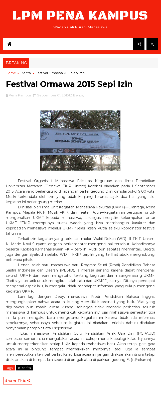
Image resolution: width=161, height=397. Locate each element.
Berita (26, 73)
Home (11, 73)
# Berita (24, 368)
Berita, (78, 95)
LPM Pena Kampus (80, 16)
